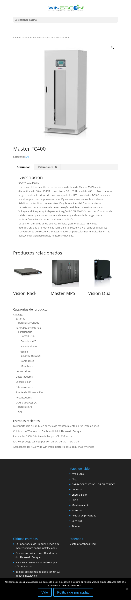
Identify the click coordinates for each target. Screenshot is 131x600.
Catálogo (25, 37)
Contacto (77, 489)
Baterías (20, 318)
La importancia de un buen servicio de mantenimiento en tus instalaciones (56, 426)
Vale (44, 592)
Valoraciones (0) (47, 167)
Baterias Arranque (28, 322)
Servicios (77, 520)
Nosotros (77, 510)
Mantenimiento (80, 505)
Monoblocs (27, 366)
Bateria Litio (27, 336)
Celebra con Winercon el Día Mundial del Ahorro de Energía (47, 431)
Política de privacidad (84, 515)
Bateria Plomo (29, 346)
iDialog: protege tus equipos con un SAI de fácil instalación (46, 441)
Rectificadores (24, 397)
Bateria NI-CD (28, 341)
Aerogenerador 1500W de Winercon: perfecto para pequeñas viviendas (53, 446)
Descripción (23, 167)
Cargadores (27, 360)
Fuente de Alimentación (29, 392)
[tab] (23, 167)
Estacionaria (25, 331)
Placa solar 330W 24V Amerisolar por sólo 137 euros (42, 436)
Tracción (23, 351)
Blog (74, 479)
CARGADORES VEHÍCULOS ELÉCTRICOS (93, 484)
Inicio (16, 37)
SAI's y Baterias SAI (40, 37)
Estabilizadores (24, 387)
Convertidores (24, 371)
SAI (53, 37)
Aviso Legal (78, 473)
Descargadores (24, 376)
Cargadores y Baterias (28, 328)
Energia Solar (23, 381)
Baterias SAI (25, 406)
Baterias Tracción (31, 355)
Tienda (76, 526)
